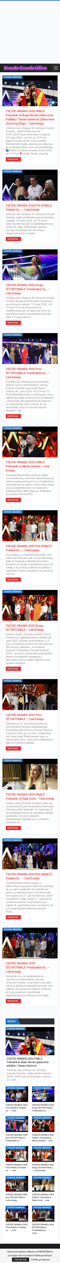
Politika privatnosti (40, 1260)
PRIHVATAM (20, 1259)
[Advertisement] (30, 32)
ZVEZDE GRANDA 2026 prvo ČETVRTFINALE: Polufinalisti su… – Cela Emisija (28, 373)
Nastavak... (13, 159)
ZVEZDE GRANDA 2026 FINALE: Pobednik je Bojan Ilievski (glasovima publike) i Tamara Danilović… (27, 1062)
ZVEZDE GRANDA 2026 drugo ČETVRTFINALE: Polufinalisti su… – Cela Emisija (28, 289)
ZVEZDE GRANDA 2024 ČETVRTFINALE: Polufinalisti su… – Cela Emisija (28, 967)
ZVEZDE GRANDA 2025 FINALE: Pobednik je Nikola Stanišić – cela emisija (27, 466)
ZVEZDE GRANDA (12, 77)
